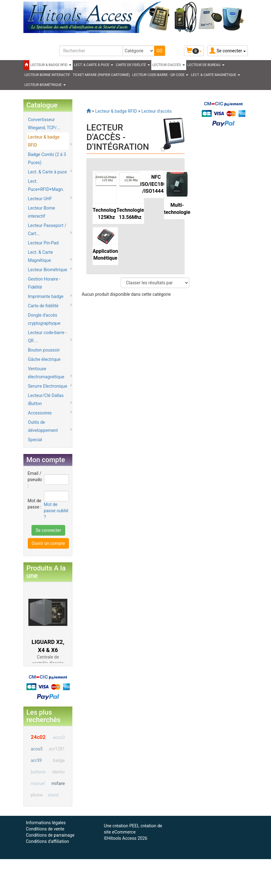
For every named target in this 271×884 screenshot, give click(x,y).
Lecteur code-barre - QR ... (47, 336)
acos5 (37, 748)
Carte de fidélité (43, 305)
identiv (58, 771)
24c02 (38, 737)
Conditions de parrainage (50, 835)
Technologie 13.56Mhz (130, 213)
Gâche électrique (44, 359)
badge (59, 760)
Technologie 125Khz (106, 213)
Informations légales (46, 822)
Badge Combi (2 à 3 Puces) (47, 158)
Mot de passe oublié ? (56, 510)
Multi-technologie (177, 208)
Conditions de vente (45, 828)
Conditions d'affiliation (47, 841)
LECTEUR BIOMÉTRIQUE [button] (45, 85)
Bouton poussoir (44, 349)
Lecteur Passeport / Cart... (47, 229)
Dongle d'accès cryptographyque (44, 319)
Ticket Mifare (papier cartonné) (101, 75)
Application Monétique (105, 254)
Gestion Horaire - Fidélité (44, 283)
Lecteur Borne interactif (41, 212)
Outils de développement (43, 426)
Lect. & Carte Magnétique (40, 256)
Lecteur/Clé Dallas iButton (46, 399)
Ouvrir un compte (48, 543)
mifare (58, 783)
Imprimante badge (46, 296)
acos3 (59, 737)
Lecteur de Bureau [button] (206, 65)
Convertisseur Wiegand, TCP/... (44, 123)
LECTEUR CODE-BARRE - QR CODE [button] (160, 75)
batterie (38, 771)
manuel (38, 783)
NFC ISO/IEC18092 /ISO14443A (156, 184)
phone (37, 794)
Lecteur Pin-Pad (43, 242)
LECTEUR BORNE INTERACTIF (47, 75)
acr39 (36, 760)
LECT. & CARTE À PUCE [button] (93, 65)
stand (53, 794)
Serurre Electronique (47, 386)
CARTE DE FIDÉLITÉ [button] (133, 65)
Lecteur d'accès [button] (168, 65)
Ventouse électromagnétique (46, 372)
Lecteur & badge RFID (44, 141)
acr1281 (57, 748)
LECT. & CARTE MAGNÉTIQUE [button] (215, 75)
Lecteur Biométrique (47, 269)
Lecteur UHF (40, 198)
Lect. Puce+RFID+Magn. (46, 185)
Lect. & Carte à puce (47, 171)
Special (35, 439)
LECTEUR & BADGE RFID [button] (51, 65)
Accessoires (40, 412)
